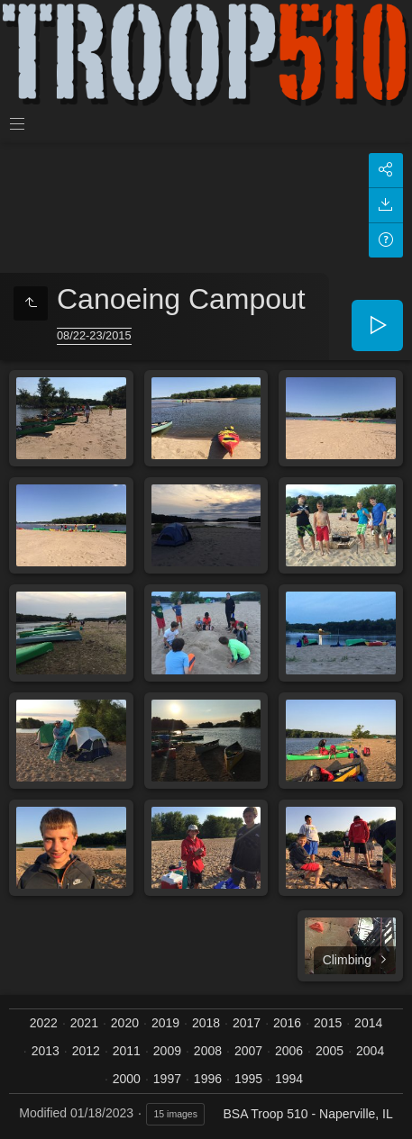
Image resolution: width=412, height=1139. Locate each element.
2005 (329, 1051)
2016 (287, 1023)
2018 (206, 1023)
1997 (167, 1078)
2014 (368, 1023)
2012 (86, 1051)
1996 (208, 1078)
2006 (289, 1051)
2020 (125, 1023)
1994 (289, 1078)
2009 (167, 1051)
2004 (370, 1051)
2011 (127, 1051)
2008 (208, 1051)
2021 (84, 1023)
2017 (247, 1023)
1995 (248, 1078)
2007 (248, 1051)
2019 (165, 1023)
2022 (44, 1023)
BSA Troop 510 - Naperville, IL (307, 1114)
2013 (46, 1051)
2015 (328, 1023)
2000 (127, 1078)
